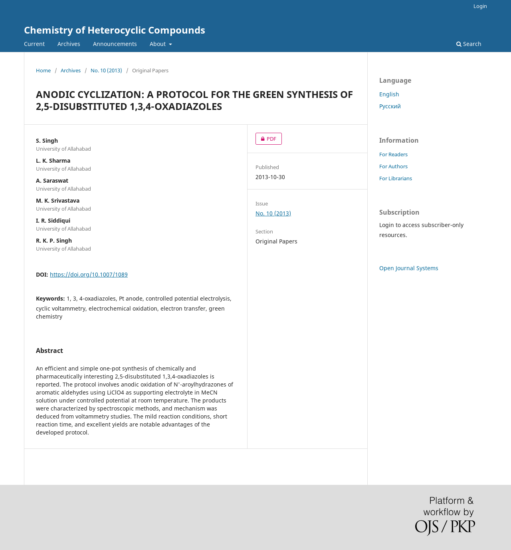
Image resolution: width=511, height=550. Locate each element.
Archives (68, 44)
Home (43, 70)
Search (468, 44)
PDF (266, 138)
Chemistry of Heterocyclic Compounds (114, 29)
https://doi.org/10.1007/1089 (89, 274)
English (389, 94)
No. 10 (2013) (106, 70)
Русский (390, 106)
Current (34, 44)
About (158, 44)
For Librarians (395, 178)
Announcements (115, 44)
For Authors (393, 166)
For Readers (393, 154)
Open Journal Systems (408, 268)
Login (480, 6)
